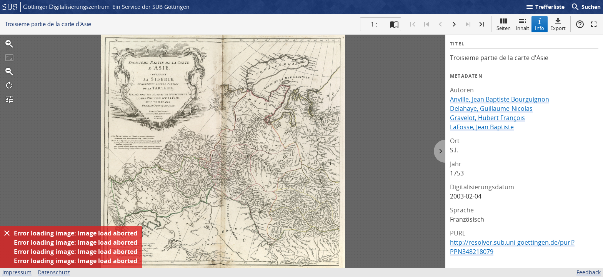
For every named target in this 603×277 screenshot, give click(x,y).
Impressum (17, 272)
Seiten (503, 24)
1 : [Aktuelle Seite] (374, 24)
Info (539, 24)
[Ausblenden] (7, 233)
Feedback (588, 272)
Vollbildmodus (593, 24)
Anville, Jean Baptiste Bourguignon (499, 99)
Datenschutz (54, 272)
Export (558, 24)
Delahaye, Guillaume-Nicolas (491, 108)
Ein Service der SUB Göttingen (151, 6)
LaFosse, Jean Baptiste (482, 127)
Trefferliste (545, 7)
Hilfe (580, 24)
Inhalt (522, 24)
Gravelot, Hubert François (487, 117)
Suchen (586, 7)
